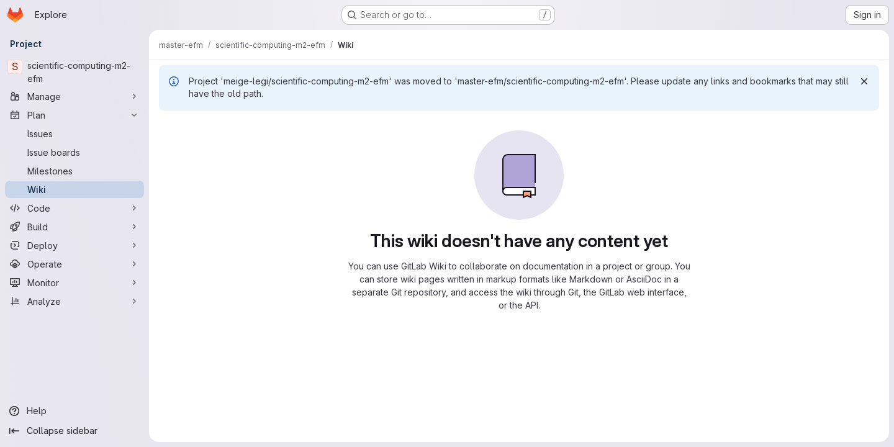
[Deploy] (74, 245)
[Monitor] (74, 282)
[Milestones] (74, 170)
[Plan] (74, 115)
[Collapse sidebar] (74, 431)
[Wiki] (74, 189)
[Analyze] (74, 301)
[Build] (74, 226)
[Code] (74, 208)
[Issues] (74, 133)
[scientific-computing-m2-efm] (74, 72)
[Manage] (74, 96)
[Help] (74, 411)
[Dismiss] (864, 81)
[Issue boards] (74, 152)
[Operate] (74, 264)
